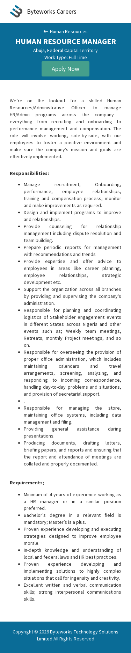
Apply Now (65, 69)
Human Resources (65, 31)
